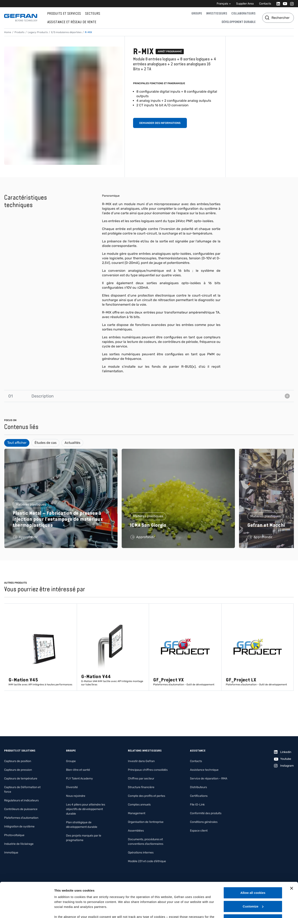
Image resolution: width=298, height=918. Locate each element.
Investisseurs (216, 13)
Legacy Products (38, 32)
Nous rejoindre (75, 796)
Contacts (265, 3)
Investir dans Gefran (141, 761)
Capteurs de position (17, 761)
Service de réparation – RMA (208, 778)
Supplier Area (245, 3)
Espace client (199, 830)
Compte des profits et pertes (146, 796)
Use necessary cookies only (253, 887)
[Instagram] (290, 3)
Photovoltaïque (14, 835)
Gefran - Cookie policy (116, 894)
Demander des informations (159, 122)
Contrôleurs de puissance (20, 809)
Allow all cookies (253, 860)
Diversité (72, 787)
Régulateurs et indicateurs (21, 800)
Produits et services (64, 13)
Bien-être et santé (78, 770)
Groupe (196, 13)
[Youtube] (283, 3)
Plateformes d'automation (21, 818)
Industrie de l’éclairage (19, 844)
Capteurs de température (20, 778)
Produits (19, 32)
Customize (253, 873)
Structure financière (141, 787)
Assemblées (136, 830)
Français (222, 3)
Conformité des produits (205, 813)
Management (136, 813)
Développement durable (239, 22)
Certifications (199, 796)
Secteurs (92, 13)
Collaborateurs (243, 13)
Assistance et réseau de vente (71, 22)
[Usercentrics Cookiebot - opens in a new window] (27, 910)
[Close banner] (291, 855)
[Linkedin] (277, 3)
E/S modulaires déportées (66, 32)
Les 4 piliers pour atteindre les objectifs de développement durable (85, 809)
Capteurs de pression (18, 770)
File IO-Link (197, 804)
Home (7, 32)
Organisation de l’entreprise (145, 822)
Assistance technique (204, 770)
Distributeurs (198, 787)
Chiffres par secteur (141, 778)
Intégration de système (19, 826)
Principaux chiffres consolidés (148, 770)
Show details (63, 910)
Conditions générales (203, 822)
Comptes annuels (139, 804)
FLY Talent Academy (79, 778)
